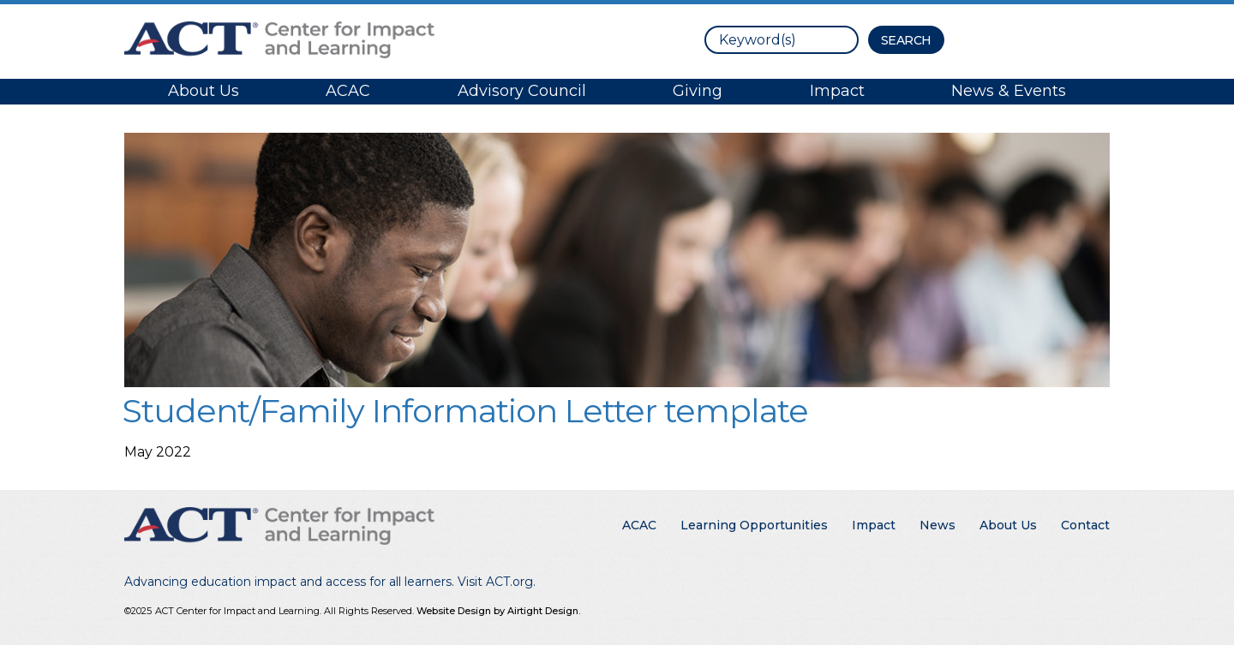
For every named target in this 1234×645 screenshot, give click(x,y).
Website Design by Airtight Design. (498, 611)
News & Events (1008, 90)
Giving (697, 90)
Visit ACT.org (495, 581)
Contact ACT (1035, 38)
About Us (203, 90)
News (937, 525)
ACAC (348, 90)
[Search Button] (906, 40)
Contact (1085, 525)
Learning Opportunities (754, 525)
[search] (781, 40)
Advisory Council (522, 90)
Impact (837, 90)
